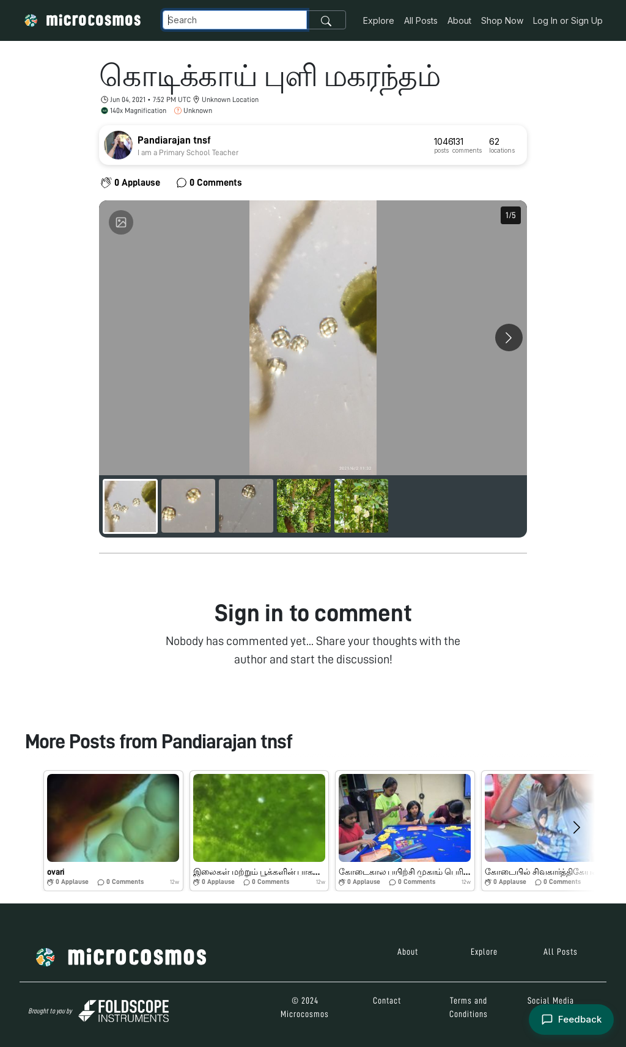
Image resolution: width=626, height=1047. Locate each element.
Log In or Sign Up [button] (568, 20)
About (459, 20)
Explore (378, 20)
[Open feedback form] (571, 1019)
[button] (113, 830)
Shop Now (502, 20)
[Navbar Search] (235, 19)
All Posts (421, 20)
